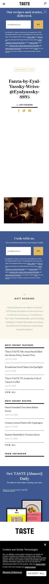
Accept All (36, 573)
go (38, 24)
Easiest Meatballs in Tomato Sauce (22, 434)
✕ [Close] (45, 544)
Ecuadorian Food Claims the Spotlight (24, 366)
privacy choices (30, 567)
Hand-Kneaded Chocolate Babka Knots (21, 409)
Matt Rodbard (26, 105)
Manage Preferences (12, 572)
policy (36, 48)
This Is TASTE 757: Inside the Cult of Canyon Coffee (23, 380)
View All (10, 392)
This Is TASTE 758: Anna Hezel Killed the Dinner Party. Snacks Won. (23, 353)
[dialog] (24, 562)
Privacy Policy (40, 564)
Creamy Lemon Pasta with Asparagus (24, 422)
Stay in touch (9, 489)
